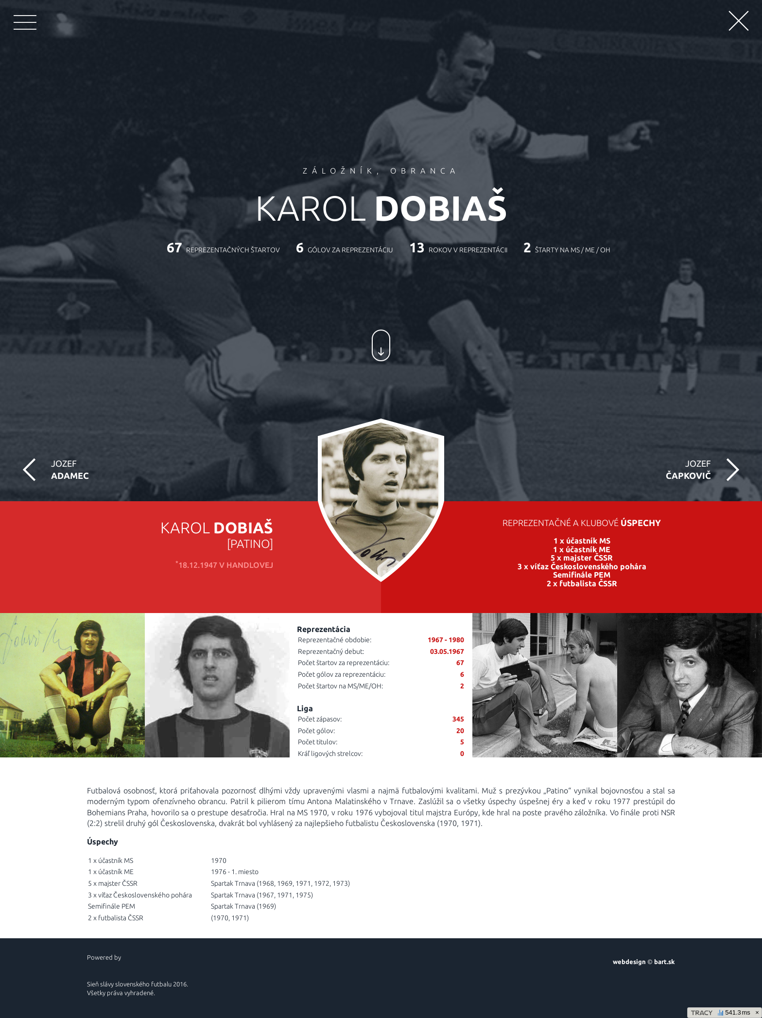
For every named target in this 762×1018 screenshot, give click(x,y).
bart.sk (664, 961)
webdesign (629, 961)
